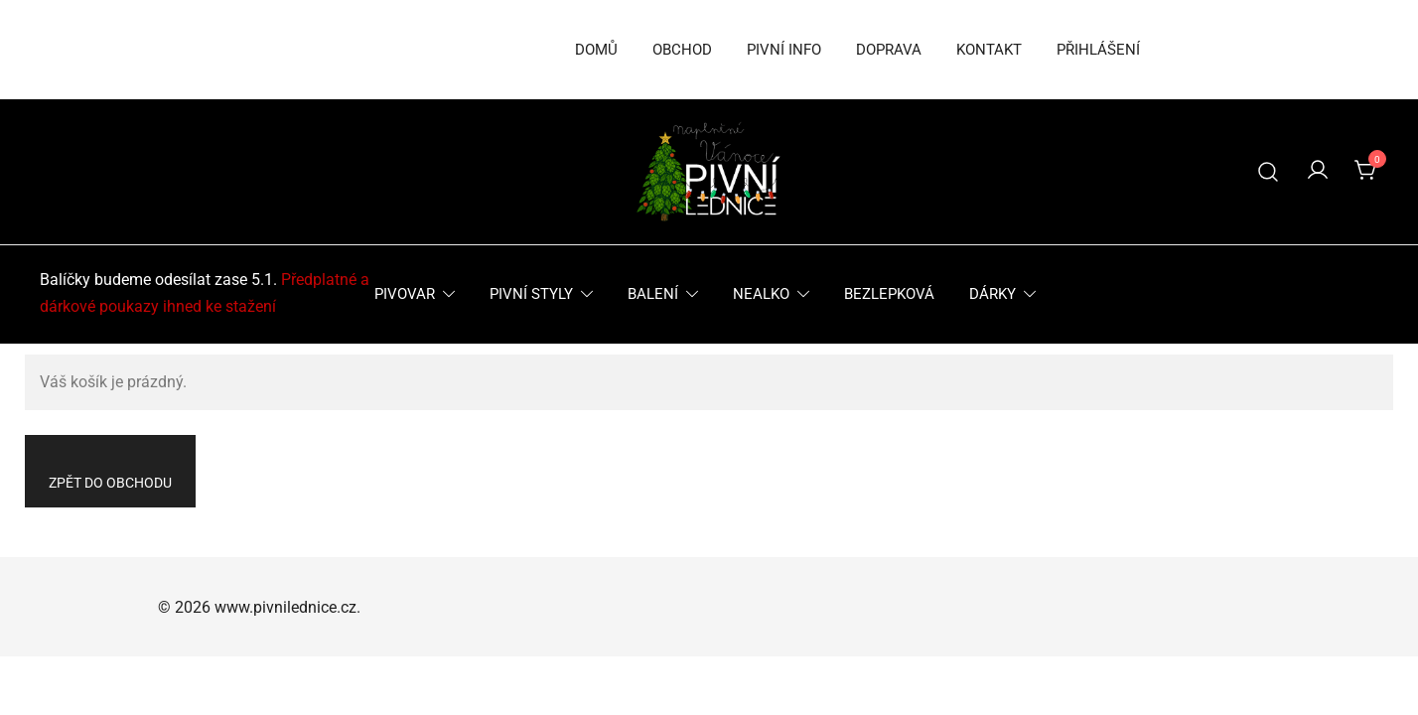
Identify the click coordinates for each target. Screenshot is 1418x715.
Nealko (761, 294)
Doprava (889, 50)
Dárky (992, 294)
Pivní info (784, 50)
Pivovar (404, 294)
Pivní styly (531, 294)
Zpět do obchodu (110, 483)
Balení (653, 294)
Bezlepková (889, 294)
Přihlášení (1098, 50)
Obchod (682, 50)
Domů (596, 50)
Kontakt (989, 50)
